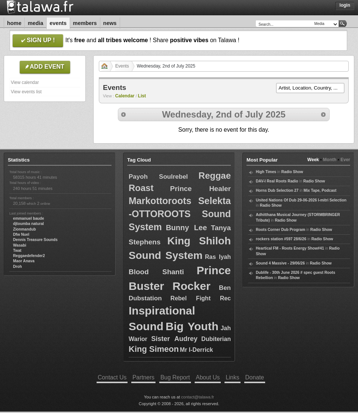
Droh (17, 267)
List (142, 95)
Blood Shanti (156, 272)
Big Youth (192, 326)
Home (14, 23)
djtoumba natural (28, 224)
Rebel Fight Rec (200, 298)
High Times (266, 172)
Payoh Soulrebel (158, 176)
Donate (254, 377)
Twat (17, 250)
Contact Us (112, 377)
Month (329, 159)
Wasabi (19, 245)
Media (35, 23)
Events (58, 23)
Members (85, 23)
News (110, 23)
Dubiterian (216, 339)
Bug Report (175, 377)
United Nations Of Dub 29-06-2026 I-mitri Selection (301, 200)
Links (232, 377)
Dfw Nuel (21, 234)
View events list (26, 91)
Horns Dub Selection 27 (277, 190)
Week (313, 159)
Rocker (192, 286)
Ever (345, 159)
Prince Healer (200, 189)
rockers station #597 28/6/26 (281, 239)
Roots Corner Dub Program (280, 230)
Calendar (125, 95)
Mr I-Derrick (196, 350)
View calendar (25, 82)
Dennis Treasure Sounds (35, 240)
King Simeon (154, 349)
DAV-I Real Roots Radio (277, 181)
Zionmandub (24, 229)
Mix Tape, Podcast (320, 190)
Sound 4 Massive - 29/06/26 (280, 263)
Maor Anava (23, 261)
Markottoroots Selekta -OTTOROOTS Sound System (180, 213)
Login (344, 5)
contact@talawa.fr (197, 397)
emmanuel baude (28, 218)
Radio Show (292, 172)
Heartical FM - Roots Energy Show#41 (290, 248)
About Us (208, 377)
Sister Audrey (174, 338)
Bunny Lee (186, 227)
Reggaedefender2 (29, 256)
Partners (143, 377)
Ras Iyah (218, 257)
